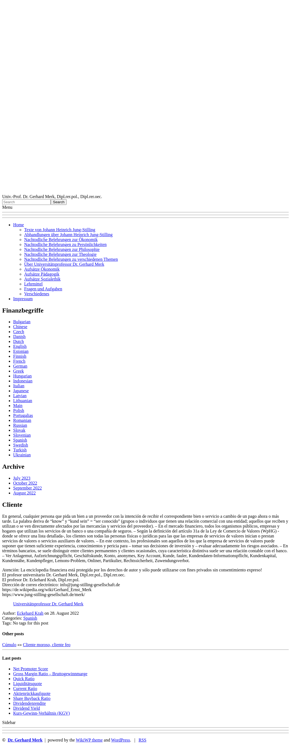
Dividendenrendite (29, 703)
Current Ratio (25, 688)
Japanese (21, 390)
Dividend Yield (26, 708)
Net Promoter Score (30, 668)
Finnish (19, 356)
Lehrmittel (33, 284)
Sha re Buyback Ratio (31, 698)
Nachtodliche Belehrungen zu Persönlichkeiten (65, 244)
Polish (18, 410)
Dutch (18, 341)
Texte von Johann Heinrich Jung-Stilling (59, 229)
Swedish (20, 445)
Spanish (20, 440)
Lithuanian (22, 400)
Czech (18, 331)
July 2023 (21, 478)
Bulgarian (21, 321)
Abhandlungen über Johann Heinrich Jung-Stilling (68, 234)
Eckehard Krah (30, 613)
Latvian (20, 395)
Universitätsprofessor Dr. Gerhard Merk (48, 604)
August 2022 (24, 493)
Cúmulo (9, 644)
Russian (20, 425)
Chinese (20, 326)
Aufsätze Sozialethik (42, 279)
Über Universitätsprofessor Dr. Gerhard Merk (64, 264)
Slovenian (22, 435)
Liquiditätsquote (27, 683)
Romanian (22, 420)
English (20, 346)
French (19, 361)
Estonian (21, 351)
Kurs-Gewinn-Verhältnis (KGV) (41, 713)
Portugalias (23, 415)
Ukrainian (22, 455)
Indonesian (22, 381)
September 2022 (27, 488)
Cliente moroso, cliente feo (46, 644)
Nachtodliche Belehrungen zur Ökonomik (61, 239)
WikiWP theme (89, 740)
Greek (18, 371)
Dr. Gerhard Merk (25, 740)
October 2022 (25, 483)
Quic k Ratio (24, 678)
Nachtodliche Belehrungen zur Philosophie (62, 249)
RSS (142, 740)
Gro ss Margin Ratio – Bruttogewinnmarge (50, 673)
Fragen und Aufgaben (43, 289)
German (20, 366)
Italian (18, 385)
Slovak (19, 430)
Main (17, 405)
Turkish (20, 450)
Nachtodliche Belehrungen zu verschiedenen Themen (71, 259)
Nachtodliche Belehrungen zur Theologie (60, 254)
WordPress (120, 740)
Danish (19, 336)
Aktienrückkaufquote (31, 693)
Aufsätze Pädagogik (41, 274)
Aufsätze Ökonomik (42, 269)
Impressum (23, 298)
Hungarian (22, 376)
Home (18, 224)
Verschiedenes (36, 293)
